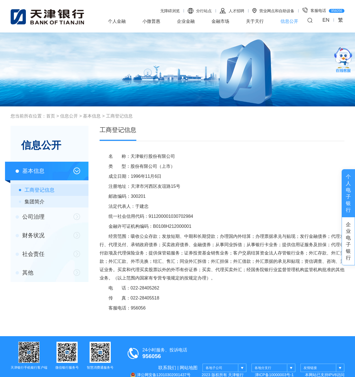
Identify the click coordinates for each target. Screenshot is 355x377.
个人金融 (117, 21)
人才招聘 (232, 10)
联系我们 (167, 367)
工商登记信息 (119, 116)
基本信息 (92, 116)
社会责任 (30, 254)
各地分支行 (275, 368)
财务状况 (30, 235)
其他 (24, 272)
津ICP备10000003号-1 (274, 375)
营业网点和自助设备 (273, 10)
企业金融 (186, 21)
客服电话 (323, 10)
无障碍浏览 (170, 11)
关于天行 (255, 21)
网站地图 (189, 367)
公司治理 (30, 217)
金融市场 (220, 21)
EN (325, 20)
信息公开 (289, 21)
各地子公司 (226, 368)
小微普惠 (151, 21)
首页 (50, 116)
